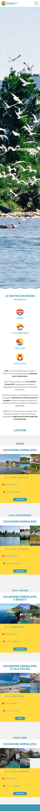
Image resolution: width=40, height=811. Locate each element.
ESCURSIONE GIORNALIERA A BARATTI (20, 598)
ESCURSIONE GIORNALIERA (20, 450)
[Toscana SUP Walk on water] (9, 3)
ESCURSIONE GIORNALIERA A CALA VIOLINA (20, 667)
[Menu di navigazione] (36, 3)
